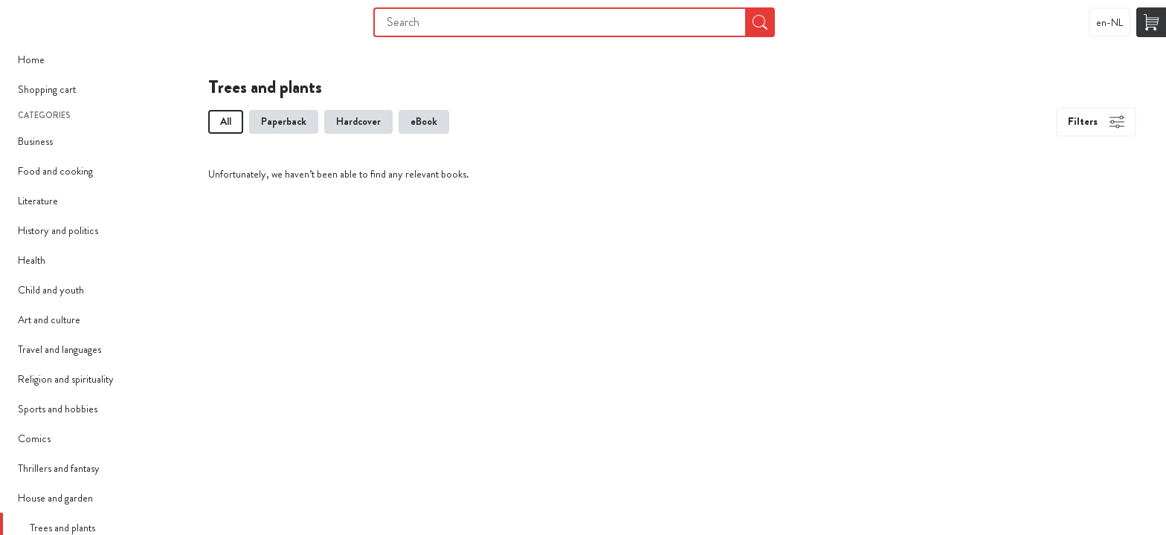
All (225, 121)
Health (31, 260)
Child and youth (51, 289)
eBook (423, 121)
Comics (34, 438)
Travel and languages (59, 349)
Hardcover (358, 121)
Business (35, 141)
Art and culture (49, 319)
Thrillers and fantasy (59, 468)
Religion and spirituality (66, 379)
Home (31, 59)
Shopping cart (47, 89)
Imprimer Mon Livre (29, 22)
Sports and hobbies (57, 408)
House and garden (55, 497)
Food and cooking (55, 170)
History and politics (58, 230)
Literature (38, 200)
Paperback (283, 121)
